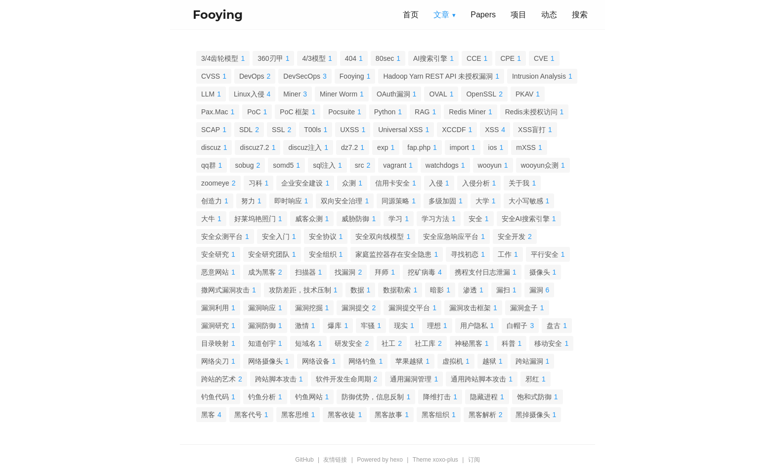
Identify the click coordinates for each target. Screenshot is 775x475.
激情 (302, 326)
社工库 (425, 343)
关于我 (519, 183)
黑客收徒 (341, 415)
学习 (395, 219)
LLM (208, 94)
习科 (255, 183)
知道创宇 (262, 343)
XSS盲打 (532, 130)
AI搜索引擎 (430, 58)
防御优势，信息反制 (373, 397)
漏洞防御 (262, 326)
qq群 (208, 165)
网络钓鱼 (362, 361)
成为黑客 (262, 272)
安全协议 (323, 236)
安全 (475, 219)
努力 (248, 201)
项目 (518, 14)
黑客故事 (388, 415)
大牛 (208, 219)
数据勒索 (397, 290)
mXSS (526, 147)
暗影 (437, 290)
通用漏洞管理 (410, 379)
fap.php (419, 147)
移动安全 (548, 343)
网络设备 (316, 361)
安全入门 (276, 236)
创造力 (211, 201)
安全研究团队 (269, 254)
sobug (244, 165)
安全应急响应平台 (450, 236)
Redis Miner (467, 112)
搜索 (580, 14)
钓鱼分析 (262, 397)
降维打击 (437, 397)
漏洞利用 (215, 308)
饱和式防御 (534, 397)
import (459, 147)
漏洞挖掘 (309, 308)
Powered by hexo (380, 459)
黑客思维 (295, 415)
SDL (246, 130)
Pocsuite (341, 112)
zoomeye (215, 183)
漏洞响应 (262, 308)
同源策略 (395, 201)
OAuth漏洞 (393, 94)
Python (385, 112)
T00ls (312, 130)
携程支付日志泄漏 (482, 272)
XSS (492, 130)
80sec (385, 58)
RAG (422, 112)
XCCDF (454, 130)
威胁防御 (355, 219)
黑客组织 (435, 415)
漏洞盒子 (524, 308)
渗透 (470, 290)
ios (492, 147)
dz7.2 (349, 147)
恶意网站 (215, 272)
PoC (253, 112)
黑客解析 (482, 415)
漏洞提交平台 (409, 308)
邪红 (532, 379)
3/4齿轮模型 (219, 58)
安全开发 (511, 236)
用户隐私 (474, 326)
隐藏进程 (484, 397)
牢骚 (368, 326)
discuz (211, 147)
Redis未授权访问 (531, 112)
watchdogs (442, 165)
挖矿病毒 (421, 272)
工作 (505, 254)
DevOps (251, 76)
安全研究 (215, 254)
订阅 (474, 459)
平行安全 (545, 254)
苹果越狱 (409, 361)
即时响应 (288, 201)
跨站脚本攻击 (276, 379)
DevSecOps (301, 76)
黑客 (208, 415)
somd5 (283, 165)
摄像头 (539, 272)
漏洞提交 (355, 308)
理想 (434, 326)
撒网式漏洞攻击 (225, 290)
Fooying (352, 76)
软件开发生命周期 (343, 379)
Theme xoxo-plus (435, 459)
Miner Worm (338, 94)
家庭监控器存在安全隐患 (393, 254)
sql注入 (324, 165)
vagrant (394, 165)
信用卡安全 (392, 183)
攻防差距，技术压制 (300, 290)
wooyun (490, 165)
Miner (292, 94)
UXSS (349, 130)
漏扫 (503, 290)
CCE (474, 58)
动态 (549, 14)
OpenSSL (481, 94)
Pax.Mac (214, 112)
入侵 (436, 183)
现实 (401, 326)
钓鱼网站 (309, 397)
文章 (441, 14)
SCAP (210, 130)
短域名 (305, 343)
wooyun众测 (540, 165)
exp (382, 147)
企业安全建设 (302, 183)
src (359, 165)
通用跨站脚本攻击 (478, 379)
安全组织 (323, 254)
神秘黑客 (468, 343)
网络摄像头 (265, 361)
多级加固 (442, 201)
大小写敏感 (526, 201)
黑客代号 (248, 415)
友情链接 (335, 459)
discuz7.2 (254, 147)
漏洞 (536, 290)
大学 (482, 201)
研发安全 (348, 343)
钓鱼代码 (215, 397)
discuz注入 (305, 147)
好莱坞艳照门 (255, 219)
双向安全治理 (341, 201)
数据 (357, 290)
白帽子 (517, 326)
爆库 (335, 326)
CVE (541, 58)
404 (350, 58)
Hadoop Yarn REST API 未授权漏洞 (438, 76)
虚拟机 (452, 361)
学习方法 (435, 219)
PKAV (524, 94)
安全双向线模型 (379, 236)
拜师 (381, 272)
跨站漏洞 (529, 361)
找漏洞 (345, 272)
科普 (509, 343)
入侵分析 (476, 183)
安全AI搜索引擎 (526, 219)
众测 (349, 183)
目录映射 (215, 343)
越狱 (489, 361)
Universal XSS (400, 130)
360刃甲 (270, 58)
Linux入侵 (249, 94)
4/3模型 (313, 58)
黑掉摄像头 (533, 415)
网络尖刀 (215, 361)
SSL (278, 130)
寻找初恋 (464, 254)
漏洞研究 (215, 326)
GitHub (304, 459)
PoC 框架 (294, 112)
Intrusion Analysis (539, 76)
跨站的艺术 (218, 379)
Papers (483, 14)
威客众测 (309, 219)
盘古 (553, 326)
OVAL (438, 94)
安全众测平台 (222, 236)
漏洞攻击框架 (470, 308)
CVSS (210, 76)
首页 (411, 14)
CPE (507, 58)
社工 (388, 343)
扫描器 (305, 272)
